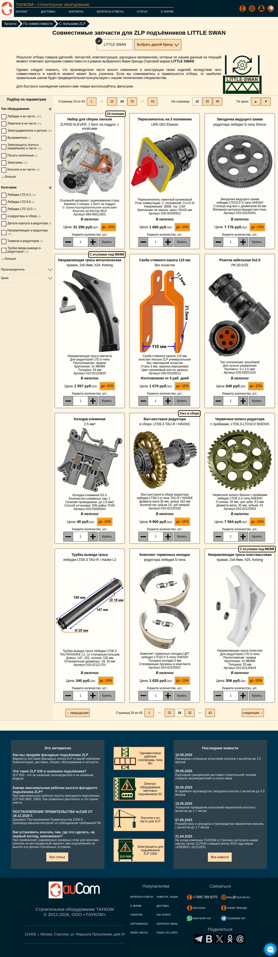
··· (101, 101)
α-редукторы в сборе (24, 216)
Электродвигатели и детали (29, 130)
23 (112, 101)
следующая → (253, 712)
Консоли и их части (23, 169)
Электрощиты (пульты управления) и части (24, 146)
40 (217, 101)
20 (207, 101)
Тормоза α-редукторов (25, 241)
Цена (4, 278)
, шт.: (90, 234)
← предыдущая (77, 712)
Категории (8, 187)
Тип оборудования (15, 108)
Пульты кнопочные (22, 155)
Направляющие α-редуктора (27, 232)
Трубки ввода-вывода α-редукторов (24, 249)
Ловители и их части (24, 123)
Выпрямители (19, 137)
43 (152, 101)
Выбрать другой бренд (155, 44)
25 (132, 101)
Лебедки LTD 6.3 (21, 194)
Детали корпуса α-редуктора (29, 223)
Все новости (220, 857)
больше (10, 176)
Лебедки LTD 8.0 (21, 201)
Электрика (17, 162)
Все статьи (57, 857)
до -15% (108, 227)
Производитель (13, 269)
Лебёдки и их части (24, 116)
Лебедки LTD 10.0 (21, 209)
